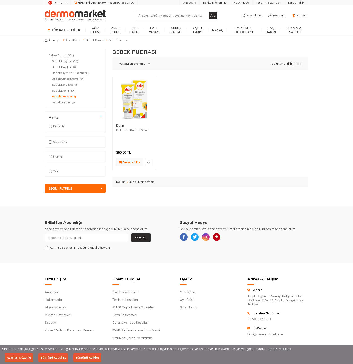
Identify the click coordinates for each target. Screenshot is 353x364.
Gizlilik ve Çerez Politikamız (132, 338)
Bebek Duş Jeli (64, 67)
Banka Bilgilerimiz (214, 2)
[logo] (75, 15)
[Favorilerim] (252, 15)
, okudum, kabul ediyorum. (78, 247)
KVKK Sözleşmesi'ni (63, 247)
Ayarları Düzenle (19, 357)
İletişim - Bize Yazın (268, 2)
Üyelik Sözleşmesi (125, 292)
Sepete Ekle (129, 162)
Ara (212, 16)
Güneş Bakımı (176, 30)
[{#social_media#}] (184, 237)
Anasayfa (189, 2)
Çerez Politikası (280, 349)
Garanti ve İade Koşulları (130, 323)
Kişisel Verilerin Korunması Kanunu (69, 330)
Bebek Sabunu (63, 102)
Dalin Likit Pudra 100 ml (132, 130)
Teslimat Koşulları (125, 300)
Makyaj (217, 30)
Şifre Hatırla (188, 307)
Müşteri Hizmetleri (58, 315)
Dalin (120, 125)
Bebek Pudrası (64, 96)
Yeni (54, 171)
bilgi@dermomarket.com (265, 334)
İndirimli (56, 156)
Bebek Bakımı (95, 40)
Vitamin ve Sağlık (294, 30)
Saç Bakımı (271, 30)
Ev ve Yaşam (154, 30)
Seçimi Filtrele (75, 188)
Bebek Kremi (63, 91)
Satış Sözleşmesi (124, 315)
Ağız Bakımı (95, 30)
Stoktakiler (58, 142)
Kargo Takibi (296, 2)
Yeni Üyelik (187, 292)
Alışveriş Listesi (56, 307)
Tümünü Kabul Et (53, 357)
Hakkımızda (241, 2)
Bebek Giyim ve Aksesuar (71, 73)
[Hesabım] (276, 15)
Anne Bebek (115, 30)
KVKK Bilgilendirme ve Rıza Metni (136, 330)
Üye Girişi (186, 300)
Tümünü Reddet (87, 357)
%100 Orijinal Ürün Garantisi (133, 307)
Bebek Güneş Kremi (68, 79)
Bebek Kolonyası (65, 84)
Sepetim (51, 323)
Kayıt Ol (141, 237)
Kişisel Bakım (198, 30)
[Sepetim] (300, 15)
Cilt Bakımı (134, 30)
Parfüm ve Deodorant (244, 30)
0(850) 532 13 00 (259, 319)
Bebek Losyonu (65, 61)
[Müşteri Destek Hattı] (104, 2)
